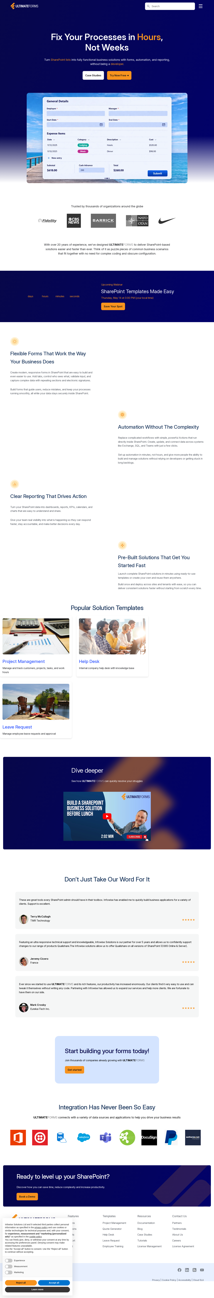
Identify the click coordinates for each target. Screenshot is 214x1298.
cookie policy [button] (35, 1236)
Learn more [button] (37, 1289)
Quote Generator (112, 1278)
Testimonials (179, 1278)
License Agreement (183, 1296)
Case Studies (93, 75)
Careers (176, 1290)
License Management (149, 1296)
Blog (140, 1278)
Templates (109, 1266)
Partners (177, 1272)
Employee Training (113, 1296)
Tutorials (142, 1290)
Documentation (146, 1272)
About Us (177, 1284)
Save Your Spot (113, 306)
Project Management (23, 711)
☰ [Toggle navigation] (200, 6)
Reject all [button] (21, 1282)
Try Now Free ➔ (119, 75)
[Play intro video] (107, 866)
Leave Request (17, 776)
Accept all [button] (54, 1282)
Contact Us (179, 1266)
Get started (74, 1119)
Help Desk (89, 711)
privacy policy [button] (41, 1227)
